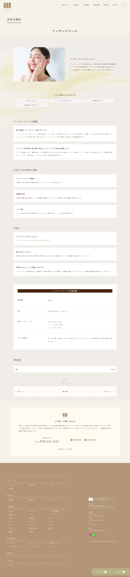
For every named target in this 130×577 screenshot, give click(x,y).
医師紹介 (11, 488)
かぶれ (11, 511)
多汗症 (31, 532)
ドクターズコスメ (54, 565)
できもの (51, 521)
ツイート (67, 383)
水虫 (50, 518)
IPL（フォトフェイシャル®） (37, 543)
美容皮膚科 (11, 539)
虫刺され (11, 514)
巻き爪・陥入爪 (33, 528)
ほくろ (31, 521)
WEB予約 (102, 572)
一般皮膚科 (11, 507)
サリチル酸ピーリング (15, 546)
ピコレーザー (12, 543)
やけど (11, 525)
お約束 (51, 485)
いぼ (10, 521)
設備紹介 (31, 500)
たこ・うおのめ (53, 514)
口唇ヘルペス (12, 518)
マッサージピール (34, 546)
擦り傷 (31, 525)
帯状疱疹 (31, 518)
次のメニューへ (108, 391)
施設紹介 (11, 500)
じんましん (32, 511)
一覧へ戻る (65, 391)
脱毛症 (11, 532)
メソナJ (51, 546)
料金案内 (10, 553)
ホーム (9, 473)
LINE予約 (120, 572)
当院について (11, 481)
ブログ (31, 565)
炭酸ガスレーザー (54, 543)
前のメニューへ (21, 391)
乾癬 (50, 528)
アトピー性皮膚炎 (54, 511)
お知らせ (10, 561)
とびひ (11, 528)
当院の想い (32, 485)
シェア (63, 383)
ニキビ (31, 514)
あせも (51, 525)
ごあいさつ (12, 485)
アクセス (51, 500)
